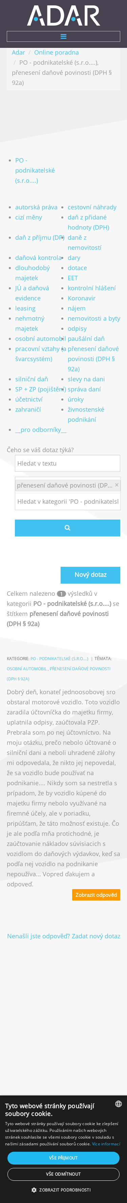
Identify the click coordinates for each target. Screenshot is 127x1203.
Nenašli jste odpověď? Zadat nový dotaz (63, 936)
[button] (63, 1190)
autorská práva (36, 207)
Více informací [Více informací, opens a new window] (106, 1144)
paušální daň (86, 338)
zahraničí (28, 409)
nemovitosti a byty (94, 318)
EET (73, 278)
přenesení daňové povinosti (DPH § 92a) (93, 359)
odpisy (77, 328)
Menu (63, 36)
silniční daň (31, 379)
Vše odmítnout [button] (63, 1174)
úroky (76, 399)
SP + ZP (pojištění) (40, 389)
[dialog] (63, 1149)
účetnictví (29, 399)
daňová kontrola (38, 258)
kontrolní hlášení (92, 288)
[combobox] (118, 1104)
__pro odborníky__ (40, 430)
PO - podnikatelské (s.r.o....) (35, 170)
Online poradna (56, 52)
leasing (25, 308)
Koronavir (82, 298)
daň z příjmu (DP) (39, 237)
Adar (18, 52)
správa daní (84, 389)
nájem (77, 308)
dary (74, 258)
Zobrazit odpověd (96, 894)
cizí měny (28, 217)
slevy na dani (86, 379)
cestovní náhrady (92, 207)
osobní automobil (40, 338)
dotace (77, 268)
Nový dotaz (90, 574)
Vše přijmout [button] (63, 1158)
